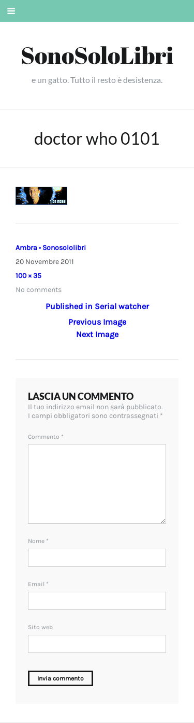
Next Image (97, 334)
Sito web (40, 627)
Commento (46, 436)
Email (38, 584)
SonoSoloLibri (97, 55)
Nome (38, 541)
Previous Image (97, 322)
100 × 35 (28, 275)
